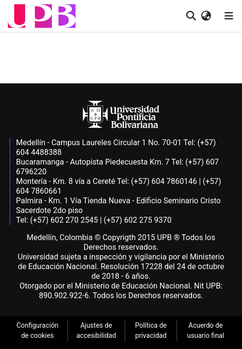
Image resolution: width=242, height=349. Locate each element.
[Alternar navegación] (229, 16)
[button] (42, 16)
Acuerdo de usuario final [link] (205, 330)
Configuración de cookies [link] (37, 330)
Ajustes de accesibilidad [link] (96, 330)
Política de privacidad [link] (150, 330)
